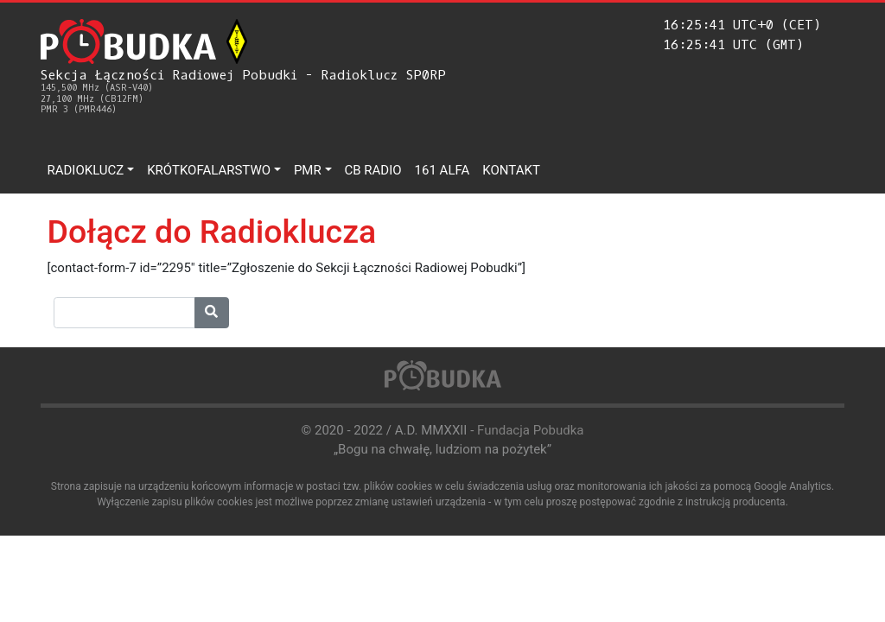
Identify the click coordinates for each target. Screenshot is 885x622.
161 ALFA (442, 170)
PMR (308, 170)
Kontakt (511, 170)
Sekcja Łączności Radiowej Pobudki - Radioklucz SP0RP (243, 91)
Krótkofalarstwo (209, 170)
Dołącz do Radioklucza (212, 232)
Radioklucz (86, 170)
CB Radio (373, 170)
